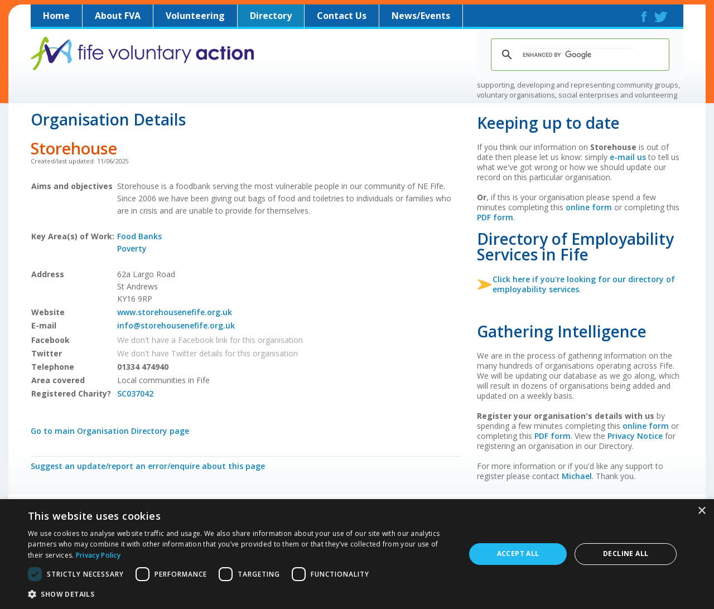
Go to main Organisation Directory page (110, 431)
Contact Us (341, 15)
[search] (578, 54)
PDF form (495, 217)
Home (56, 15)
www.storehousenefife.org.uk (174, 312)
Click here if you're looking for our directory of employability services (584, 284)
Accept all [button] (518, 553)
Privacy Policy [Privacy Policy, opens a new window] (98, 555)
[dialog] (357, 554)
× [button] (701, 511)
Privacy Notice (635, 436)
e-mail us (628, 157)
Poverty (132, 248)
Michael (577, 476)
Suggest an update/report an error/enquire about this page (148, 466)
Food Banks (139, 236)
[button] (240, 594)
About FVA (118, 15)
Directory (271, 15)
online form (589, 207)
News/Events (421, 15)
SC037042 (135, 393)
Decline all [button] (625, 553)
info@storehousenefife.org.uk (176, 325)
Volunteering (195, 15)
